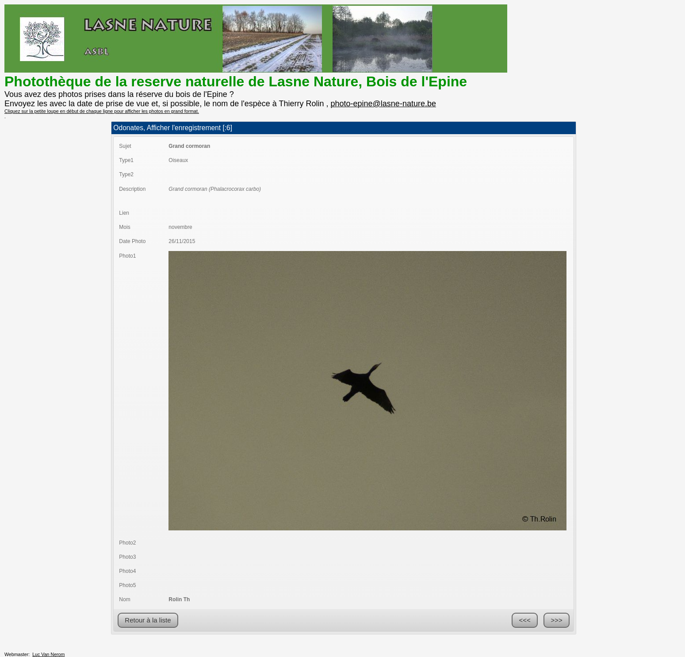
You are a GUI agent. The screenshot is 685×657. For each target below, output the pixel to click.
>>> (556, 620)
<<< (524, 620)
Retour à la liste (148, 620)
